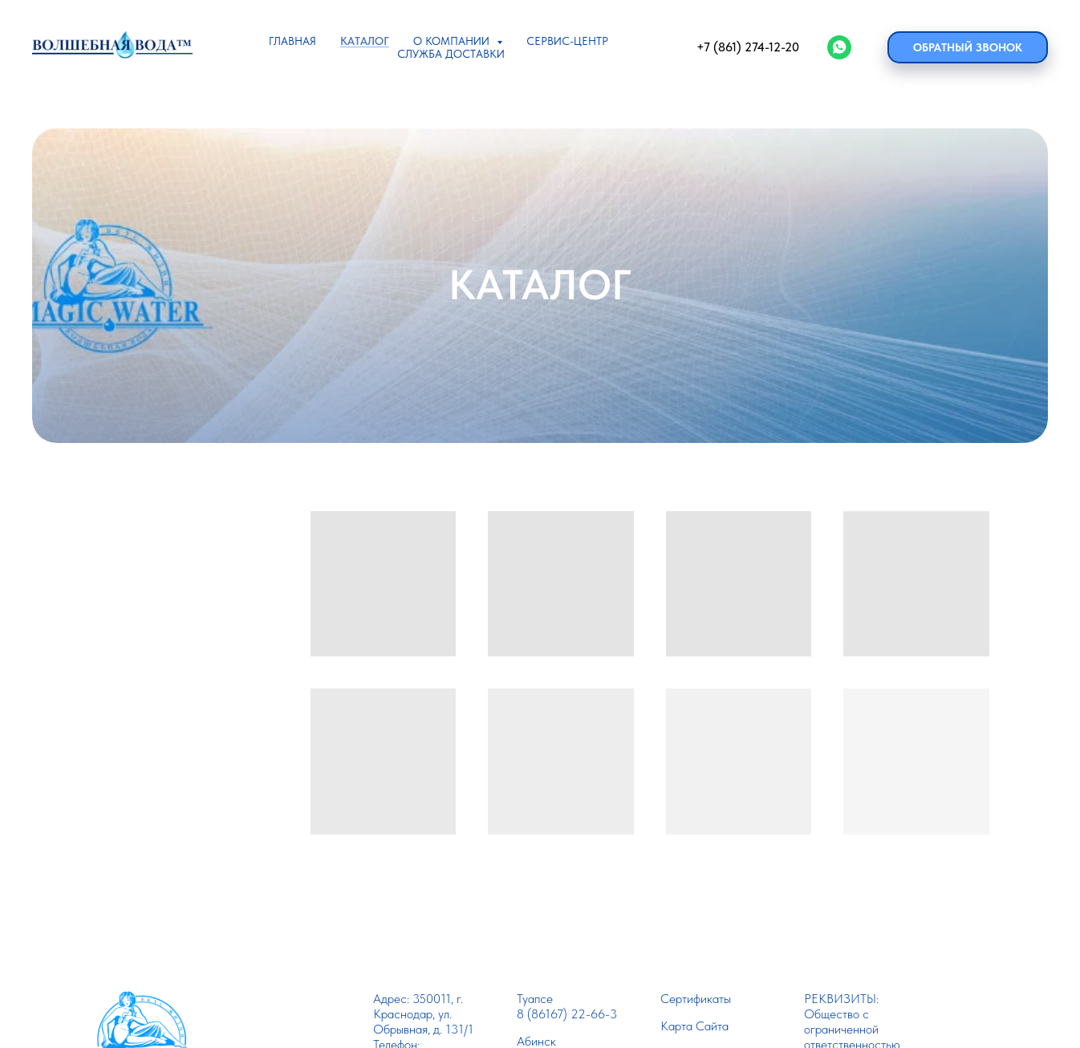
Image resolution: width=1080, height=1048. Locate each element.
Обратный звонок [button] (967, 47)
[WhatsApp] (839, 47)
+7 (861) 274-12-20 (747, 47)
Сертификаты (695, 998)
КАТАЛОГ (364, 41)
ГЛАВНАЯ (292, 41)
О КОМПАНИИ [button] (453, 41)
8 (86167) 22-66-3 (567, 1014)
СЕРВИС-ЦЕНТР (567, 41)
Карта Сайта (694, 1026)
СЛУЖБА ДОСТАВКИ (451, 53)
